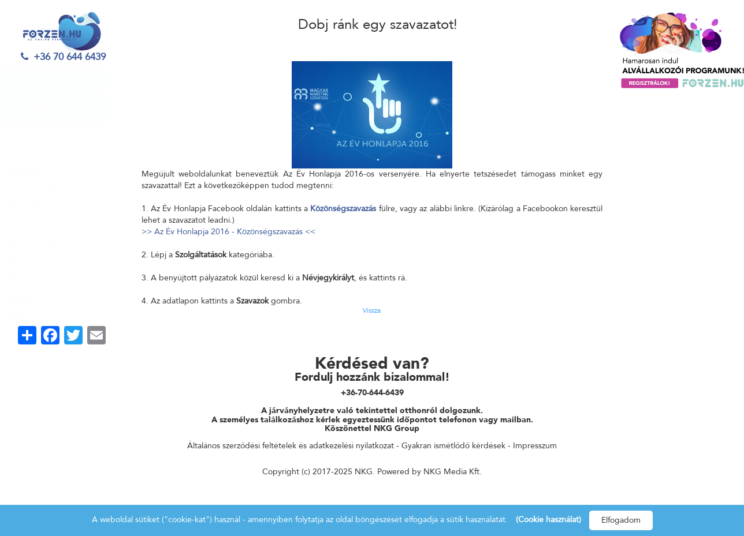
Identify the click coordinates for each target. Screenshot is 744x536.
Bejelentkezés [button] (42, 80)
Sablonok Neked (41, 242)
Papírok (28, 260)
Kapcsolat (31, 314)
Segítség (30, 297)
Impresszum (535, 445)
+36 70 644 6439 (62, 56)
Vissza (372, 310)
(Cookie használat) (548, 519)
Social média (35, 206)
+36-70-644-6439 (372, 392)
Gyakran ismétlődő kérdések (453, 445)
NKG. (365, 471)
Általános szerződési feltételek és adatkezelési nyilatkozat (290, 445)
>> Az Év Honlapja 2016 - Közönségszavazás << (228, 231)
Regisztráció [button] (35, 170)
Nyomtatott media (44, 188)
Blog (24, 279)
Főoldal (28, 224)
